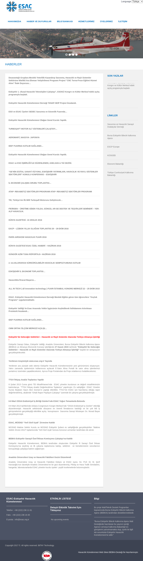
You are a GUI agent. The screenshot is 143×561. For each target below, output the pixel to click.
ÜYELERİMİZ (105, 21)
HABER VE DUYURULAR (38, 21)
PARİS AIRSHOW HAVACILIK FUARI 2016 (27, 237)
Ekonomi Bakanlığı (116, 164)
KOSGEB (112, 155)
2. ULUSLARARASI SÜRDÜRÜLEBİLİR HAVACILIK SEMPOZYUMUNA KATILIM (44, 263)
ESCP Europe (114, 147)
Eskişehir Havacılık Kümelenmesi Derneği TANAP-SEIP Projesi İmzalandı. (42, 103)
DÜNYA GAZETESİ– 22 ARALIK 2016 (24, 220)
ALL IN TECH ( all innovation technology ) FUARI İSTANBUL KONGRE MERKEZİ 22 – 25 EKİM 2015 (53, 289)
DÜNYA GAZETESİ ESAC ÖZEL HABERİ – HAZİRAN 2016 (34, 246)
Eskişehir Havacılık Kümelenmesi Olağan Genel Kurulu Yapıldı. (37, 154)
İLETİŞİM (122, 21)
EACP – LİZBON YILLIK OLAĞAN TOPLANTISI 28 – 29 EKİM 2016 (38, 229)
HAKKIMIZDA (14, 21)
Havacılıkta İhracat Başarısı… (21, 280)
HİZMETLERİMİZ (86, 21)
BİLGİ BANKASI (64, 21)
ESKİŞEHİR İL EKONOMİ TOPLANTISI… (26, 271)
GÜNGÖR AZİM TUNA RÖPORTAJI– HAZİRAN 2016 (31, 254)
